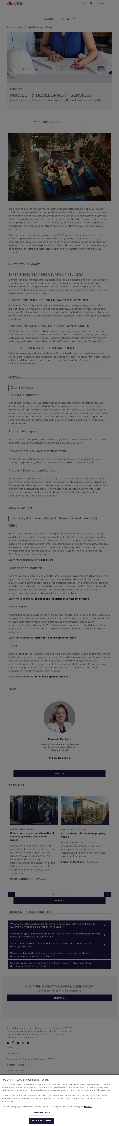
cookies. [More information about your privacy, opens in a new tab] (88, 1106)
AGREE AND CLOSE (42, 1120)
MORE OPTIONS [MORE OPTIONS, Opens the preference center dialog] (42, 1112)
